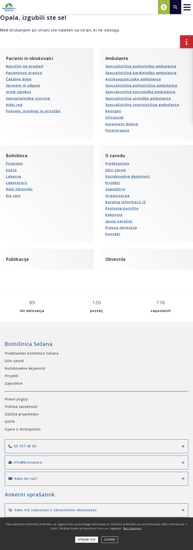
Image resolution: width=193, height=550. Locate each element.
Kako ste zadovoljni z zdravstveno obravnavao (96, 510)
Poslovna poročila (121, 208)
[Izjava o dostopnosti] (96, 429)
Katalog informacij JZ (125, 202)
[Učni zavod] (96, 361)
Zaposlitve (115, 189)
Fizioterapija (117, 130)
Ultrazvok (114, 117)
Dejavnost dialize (121, 124)
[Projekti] (96, 376)
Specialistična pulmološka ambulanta (140, 66)
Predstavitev (117, 163)
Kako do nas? (96, 478)
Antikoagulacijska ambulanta (133, 79)
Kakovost (114, 214)
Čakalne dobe (19, 79)
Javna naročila (118, 221)
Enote (11, 170)
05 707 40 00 (96, 446)
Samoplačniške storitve (28, 98)
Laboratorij (16, 182)
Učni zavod (115, 170)
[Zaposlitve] (96, 384)
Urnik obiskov (18, 92)
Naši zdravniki (19, 189)
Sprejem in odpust (23, 85)
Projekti (112, 182)
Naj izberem (132, 528)
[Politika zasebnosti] (96, 407)
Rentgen (113, 111)
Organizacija (117, 195)
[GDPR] (96, 422)
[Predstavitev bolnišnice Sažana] (96, 353)
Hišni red (14, 104)
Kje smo (13, 195)
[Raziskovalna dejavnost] (96, 369)
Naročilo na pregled (24, 66)
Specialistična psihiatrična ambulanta (141, 85)
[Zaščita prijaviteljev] (96, 414)
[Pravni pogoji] (96, 399)
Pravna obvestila (121, 227)
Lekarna (13, 176)
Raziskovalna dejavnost (127, 176)
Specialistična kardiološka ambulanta (141, 72)
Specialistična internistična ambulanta (142, 104)
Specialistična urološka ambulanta (138, 98)
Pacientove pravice (24, 72)
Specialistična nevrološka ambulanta (140, 92)
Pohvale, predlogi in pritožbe (33, 111)
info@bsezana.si (96, 462)
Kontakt (113, 234)
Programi (14, 163)
